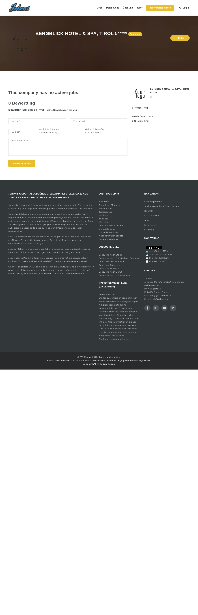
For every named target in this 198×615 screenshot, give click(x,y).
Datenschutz (151, 215)
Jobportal (24, 205)
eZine (140, 8)
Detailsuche (112, 8)
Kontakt (149, 211)
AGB (147, 220)
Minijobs (103, 215)
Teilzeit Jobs (105, 212)
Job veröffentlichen (160, 8)
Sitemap (149, 229)
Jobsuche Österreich (110, 265)
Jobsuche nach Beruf (110, 272)
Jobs (100, 8)
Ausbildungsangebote (111, 235)
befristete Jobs (107, 229)
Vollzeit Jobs (106, 208)
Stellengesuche (153, 201)
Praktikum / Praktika (110, 205)
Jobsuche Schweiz (109, 268)
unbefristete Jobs (108, 232)
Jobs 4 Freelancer (108, 239)
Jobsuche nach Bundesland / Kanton (119, 258)
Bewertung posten (22, 163)
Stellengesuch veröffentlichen (161, 206)
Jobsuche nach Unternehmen (115, 275)
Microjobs (104, 222)
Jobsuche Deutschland (111, 261)
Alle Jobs (104, 201)
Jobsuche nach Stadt (110, 255)
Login (184, 8)
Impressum (150, 225)
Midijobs (103, 218)
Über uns (128, 8)
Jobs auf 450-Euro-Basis (112, 225)
